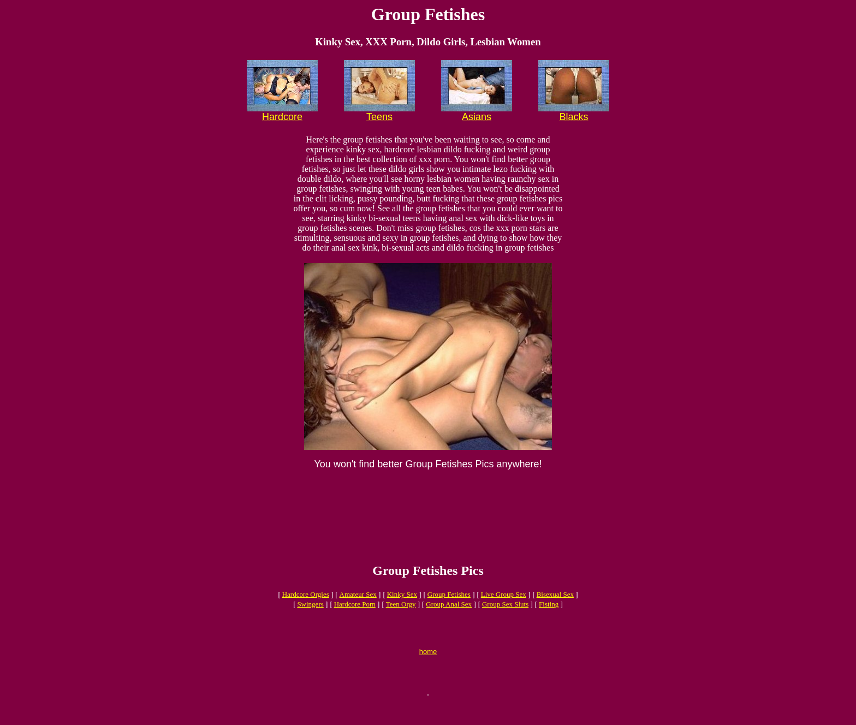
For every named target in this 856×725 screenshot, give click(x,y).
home (428, 671)
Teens (379, 116)
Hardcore (282, 116)
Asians (476, 116)
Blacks (573, 116)
